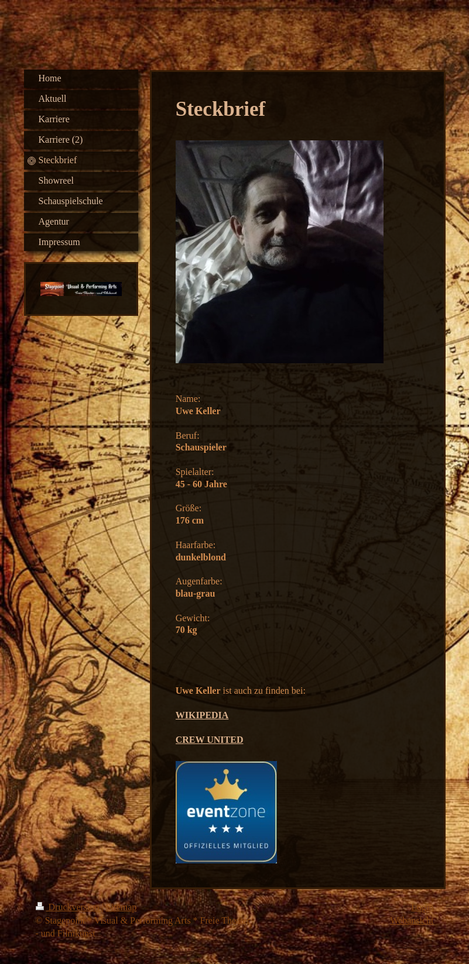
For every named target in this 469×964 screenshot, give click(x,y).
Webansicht (411, 920)
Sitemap (121, 907)
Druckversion (69, 907)
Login (422, 907)
